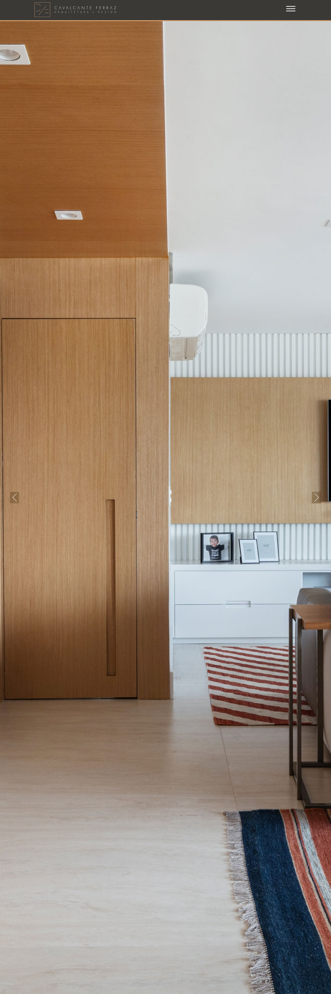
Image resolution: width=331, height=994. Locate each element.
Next (316, 497)
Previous (14, 497)
